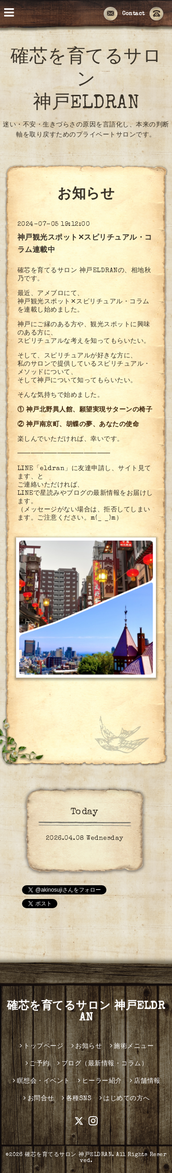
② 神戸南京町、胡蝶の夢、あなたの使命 (78, 425)
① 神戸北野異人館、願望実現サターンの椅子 (85, 410)
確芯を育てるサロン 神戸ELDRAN (86, 81)
